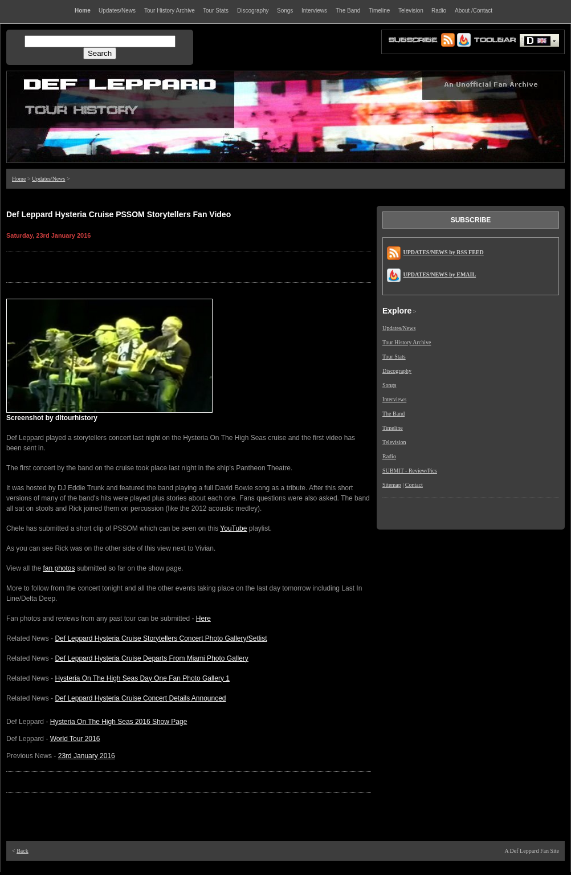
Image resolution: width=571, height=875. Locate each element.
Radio (389, 456)
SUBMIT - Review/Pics (409, 470)
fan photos (59, 568)
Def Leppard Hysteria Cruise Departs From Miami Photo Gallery (151, 658)
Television (394, 442)
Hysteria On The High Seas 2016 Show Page (118, 722)
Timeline (392, 428)
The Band (393, 413)
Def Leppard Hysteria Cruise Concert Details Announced (140, 698)
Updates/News (48, 179)
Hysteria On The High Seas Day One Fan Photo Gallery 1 (142, 678)
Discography (396, 371)
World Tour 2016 (75, 739)
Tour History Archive (406, 342)
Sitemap (391, 485)
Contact (414, 485)
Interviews (394, 399)
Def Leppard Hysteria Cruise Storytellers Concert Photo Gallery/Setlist (161, 638)
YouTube (233, 528)
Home (19, 179)
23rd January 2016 (86, 756)
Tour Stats (394, 356)
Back (22, 851)
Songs (389, 385)
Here (203, 618)
